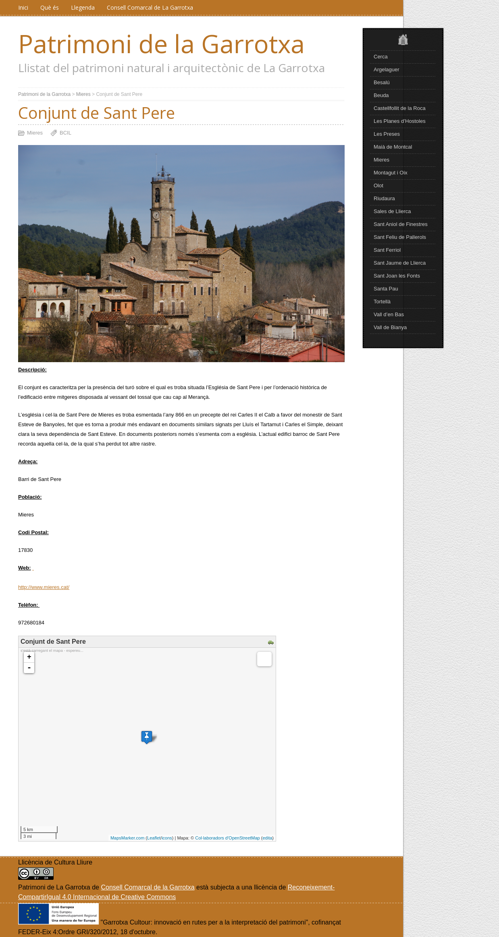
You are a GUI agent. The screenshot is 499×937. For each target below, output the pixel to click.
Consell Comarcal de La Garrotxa (150, 7)
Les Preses (387, 134)
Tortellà (382, 302)
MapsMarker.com (127, 837)
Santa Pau (386, 289)
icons (167, 837)
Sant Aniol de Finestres (401, 224)
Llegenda (83, 7)
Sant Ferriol (387, 250)
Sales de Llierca (392, 211)
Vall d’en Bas (389, 314)
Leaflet (153, 837)
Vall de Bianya (390, 327)
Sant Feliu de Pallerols (400, 237)
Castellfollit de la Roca (400, 108)
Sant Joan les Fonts (397, 276)
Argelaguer (386, 69)
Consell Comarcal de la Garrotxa (147, 887)
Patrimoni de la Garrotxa (161, 43)
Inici (23, 7)
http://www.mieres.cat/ (43, 587)
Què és (49, 7)
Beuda (381, 95)
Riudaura (384, 198)
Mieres (381, 160)
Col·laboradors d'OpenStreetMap (227, 837)
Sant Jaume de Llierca (400, 263)
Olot (378, 185)
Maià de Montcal (393, 147)
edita (267, 837)
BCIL (65, 133)
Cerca (381, 57)
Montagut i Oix (391, 173)
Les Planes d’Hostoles (400, 121)
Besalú (382, 82)
